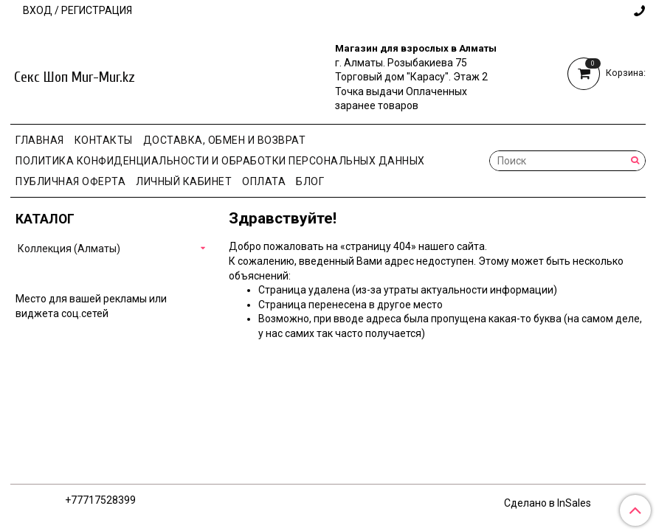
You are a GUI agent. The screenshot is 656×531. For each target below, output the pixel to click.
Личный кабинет (184, 181)
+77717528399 (100, 500)
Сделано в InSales (547, 503)
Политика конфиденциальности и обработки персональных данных (220, 161)
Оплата (264, 181)
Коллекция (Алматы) (69, 248)
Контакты (104, 140)
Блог (310, 181)
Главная (39, 140)
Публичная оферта (70, 181)
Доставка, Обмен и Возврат (224, 140)
